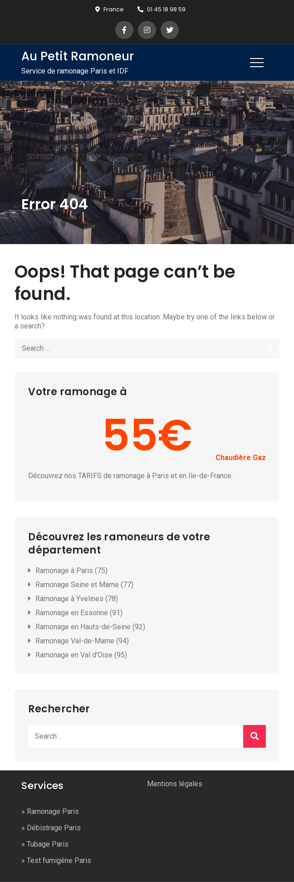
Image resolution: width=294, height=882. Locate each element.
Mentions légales (174, 783)
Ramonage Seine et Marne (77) (84, 584)
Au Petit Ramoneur (77, 56)
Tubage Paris (48, 844)
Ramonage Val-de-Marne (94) (82, 641)
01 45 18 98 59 (161, 9)
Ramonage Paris (53, 811)
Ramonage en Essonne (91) (78, 612)
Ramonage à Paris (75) (71, 570)
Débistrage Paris (54, 827)
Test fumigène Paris (59, 860)
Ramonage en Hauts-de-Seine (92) (90, 626)
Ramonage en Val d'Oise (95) (81, 655)
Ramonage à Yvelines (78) (76, 598)
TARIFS (90, 475)
